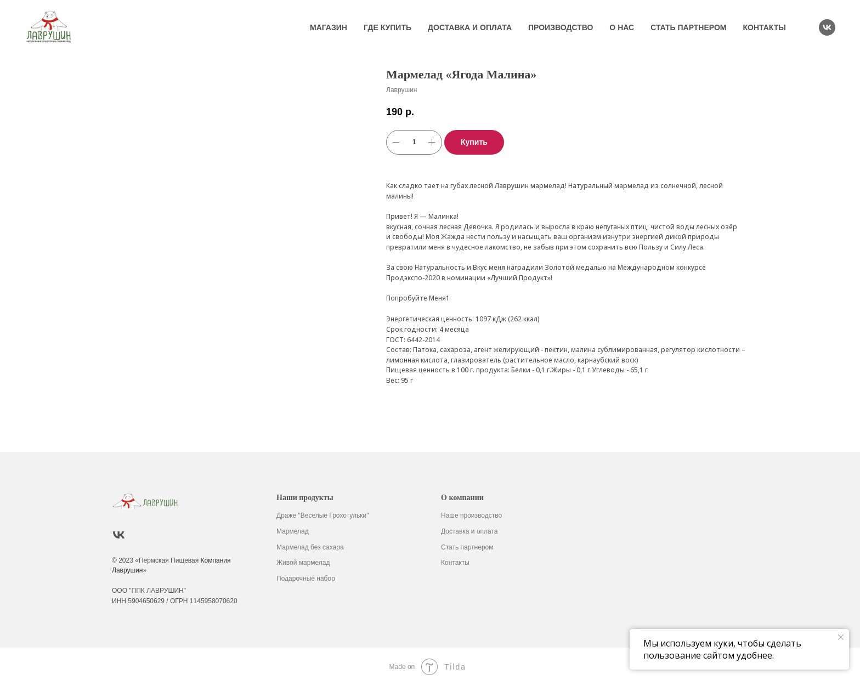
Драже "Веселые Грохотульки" (322, 515)
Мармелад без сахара (310, 547)
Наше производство (471, 515)
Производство (560, 27)
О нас (621, 27)
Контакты (764, 27)
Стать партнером (688, 27)
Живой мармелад (303, 562)
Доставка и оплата (470, 27)
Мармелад (292, 531)
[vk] (827, 27)
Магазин (328, 27)
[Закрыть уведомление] (840, 637)
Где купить (387, 27)
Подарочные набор (305, 578)
